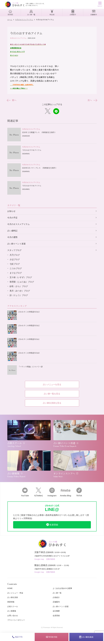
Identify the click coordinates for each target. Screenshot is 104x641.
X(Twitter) (38, 492)
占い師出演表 (86, 637)
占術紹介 (56, 597)
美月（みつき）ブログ (20, 291)
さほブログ (15, 259)
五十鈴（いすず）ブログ (21, 277)
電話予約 (17, 636)
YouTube (25, 492)
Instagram (52, 492)
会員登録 (56, 616)
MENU (100, 4)
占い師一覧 (57, 593)
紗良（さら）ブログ (19, 286)
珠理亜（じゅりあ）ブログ (22, 282)
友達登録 (52, 524)
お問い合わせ (12, 616)
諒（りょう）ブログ (19, 295)
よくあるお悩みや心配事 (62, 588)
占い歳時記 (12, 230)
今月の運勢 (12, 237)
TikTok (79, 492)
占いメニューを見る (52, 384)
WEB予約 (51, 637)
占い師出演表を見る (52, 403)
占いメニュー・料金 (15, 593)
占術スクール (12, 606)
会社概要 (56, 611)
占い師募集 (11, 611)
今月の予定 (12, 217)
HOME (10, 588)
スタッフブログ (14, 250)
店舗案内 (56, 602)
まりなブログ (16, 273)
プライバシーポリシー (16, 620)
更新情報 (10, 602)
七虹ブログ (15, 264)
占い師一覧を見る (52, 394)
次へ (92, 100)
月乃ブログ (15, 255)
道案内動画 (50, 559)
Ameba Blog (65, 492)
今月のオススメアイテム (18, 38)
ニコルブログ (16, 268)
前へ (11, 100)
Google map (39, 559)
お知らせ (11, 211)
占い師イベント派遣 (16, 244)
